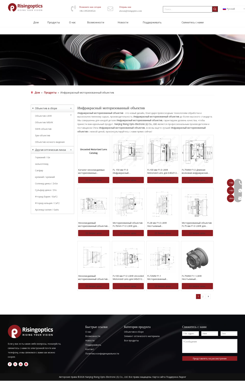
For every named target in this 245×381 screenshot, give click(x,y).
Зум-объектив (42, 135)
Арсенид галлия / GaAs (47, 209)
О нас (88, 331)
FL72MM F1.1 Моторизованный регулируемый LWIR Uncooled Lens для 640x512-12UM (162, 277)
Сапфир (39, 170)
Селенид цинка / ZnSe (46, 183)
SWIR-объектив (43, 128)
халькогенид (41, 163)
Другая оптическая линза (50, 150)
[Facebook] (10, 364)
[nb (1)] (122, 59)
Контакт (89, 349)
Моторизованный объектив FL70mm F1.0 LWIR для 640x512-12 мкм (128, 224)
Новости (89, 340)
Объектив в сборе (46, 108)
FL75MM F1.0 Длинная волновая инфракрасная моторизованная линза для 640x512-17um (196, 171)
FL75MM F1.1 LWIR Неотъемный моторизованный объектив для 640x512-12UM (196, 277)
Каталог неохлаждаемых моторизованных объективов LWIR (91, 171)
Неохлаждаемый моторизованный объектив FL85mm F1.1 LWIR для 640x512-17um (93, 277)
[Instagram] (26, 364)
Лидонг (182, 376)
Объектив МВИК (44, 122)
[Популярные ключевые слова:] (215, 9)
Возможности (92, 336)
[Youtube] (21, 364)
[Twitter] (15, 364)
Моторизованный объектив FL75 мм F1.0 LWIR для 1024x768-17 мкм (197, 224)
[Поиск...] (187, 9)
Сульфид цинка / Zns (46, 190)
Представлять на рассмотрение (210, 358)
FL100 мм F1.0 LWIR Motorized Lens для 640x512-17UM (162, 171)
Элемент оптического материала (142, 336)
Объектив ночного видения (50, 141)
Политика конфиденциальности (102, 353)
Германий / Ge (42, 157)
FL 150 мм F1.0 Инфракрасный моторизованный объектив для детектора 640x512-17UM (127, 171)
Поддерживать (93, 344)
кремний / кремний (45, 176)
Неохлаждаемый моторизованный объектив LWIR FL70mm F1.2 (93, 224)
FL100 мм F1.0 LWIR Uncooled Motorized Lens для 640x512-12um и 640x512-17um (128, 277)
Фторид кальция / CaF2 (47, 203)
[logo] (31, 331)
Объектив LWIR (43, 115)
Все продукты (131, 340)
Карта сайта (158, 376)
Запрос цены (94, 180)
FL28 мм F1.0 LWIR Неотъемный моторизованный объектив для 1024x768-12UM (162, 224)
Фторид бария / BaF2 (46, 196)
